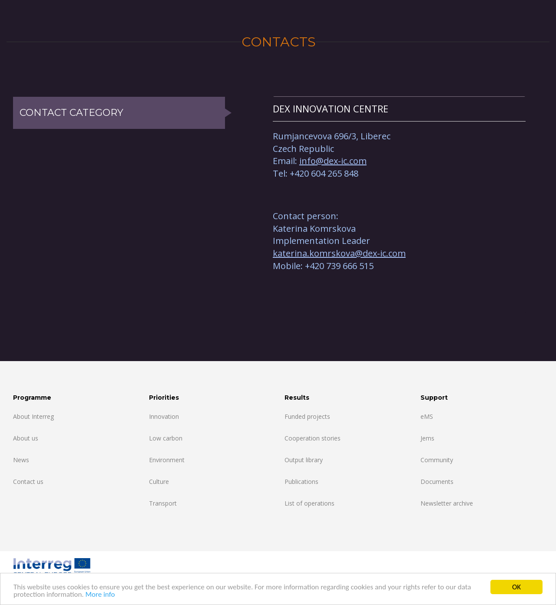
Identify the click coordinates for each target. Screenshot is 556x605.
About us (25, 438)
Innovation (164, 416)
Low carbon (165, 438)
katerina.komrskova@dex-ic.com (339, 253)
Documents (436, 481)
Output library (304, 460)
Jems (427, 438)
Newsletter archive (446, 503)
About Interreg (33, 416)
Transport (163, 503)
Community (436, 460)
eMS (426, 416)
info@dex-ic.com (333, 161)
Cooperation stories (313, 438)
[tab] (399, 108)
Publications (301, 481)
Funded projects (307, 416)
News (21, 460)
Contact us (28, 481)
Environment (167, 460)
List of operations (309, 503)
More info (100, 594)
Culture (159, 481)
